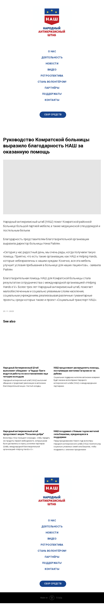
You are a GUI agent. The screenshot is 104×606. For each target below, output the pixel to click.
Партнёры (52, 87)
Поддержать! (52, 93)
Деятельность (52, 57)
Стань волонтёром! (52, 81)
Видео (52, 69)
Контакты (52, 100)
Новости (52, 63)
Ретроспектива (52, 75)
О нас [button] (52, 51)
